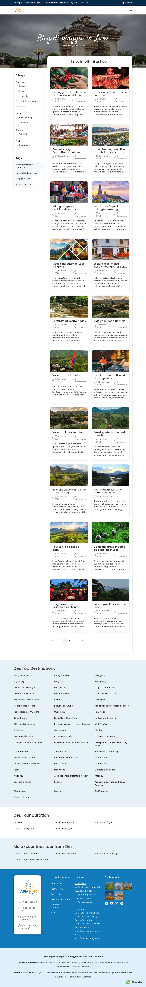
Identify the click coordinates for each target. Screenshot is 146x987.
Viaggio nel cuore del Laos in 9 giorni (68, 265)
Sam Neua (100, 699)
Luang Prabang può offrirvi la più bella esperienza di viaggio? (110, 152)
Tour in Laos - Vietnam (65, 853)
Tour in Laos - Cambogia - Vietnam (31, 859)
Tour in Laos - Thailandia (26, 853)
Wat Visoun (59, 687)
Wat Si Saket (60, 763)
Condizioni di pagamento (56, 905)
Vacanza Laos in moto (66, 375)
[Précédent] (52, 640)
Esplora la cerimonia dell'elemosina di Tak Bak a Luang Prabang (110, 266)
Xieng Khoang (20, 718)
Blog (53, 912)
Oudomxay (24, 122)
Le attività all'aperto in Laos (69, 321)
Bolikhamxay (101, 757)
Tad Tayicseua (102, 791)
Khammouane (21, 751)
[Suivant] (82, 640)
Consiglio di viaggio (28, 101)
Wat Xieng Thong (62, 693)
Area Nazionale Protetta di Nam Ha (112, 705)
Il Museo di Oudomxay (24, 724)
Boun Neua (19, 730)
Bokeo (57, 699)
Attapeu (99, 775)
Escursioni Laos (21, 822)
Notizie (22, 106)
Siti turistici (23, 96)
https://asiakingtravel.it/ (29, 927)
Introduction (56, 883)
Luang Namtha (61, 675)
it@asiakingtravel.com (57, 2)
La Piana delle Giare (23, 736)
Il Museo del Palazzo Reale (26, 699)
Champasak (24, 145)
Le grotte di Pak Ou (104, 687)
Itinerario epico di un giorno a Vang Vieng (69, 491)
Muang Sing (100, 681)
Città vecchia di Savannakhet (28, 742)
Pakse (17, 769)
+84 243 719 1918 (80, 2)
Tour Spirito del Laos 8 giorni (65, 548)
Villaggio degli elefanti (24, 705)
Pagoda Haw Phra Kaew (66, 757)
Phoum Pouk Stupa (63, 705)
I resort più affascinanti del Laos (110, 605)
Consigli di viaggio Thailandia (24, 166)
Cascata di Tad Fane (105, 769)
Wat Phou (18, 775)
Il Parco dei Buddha (63, 736)
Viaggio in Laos (23, 178)
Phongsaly (100, 675)
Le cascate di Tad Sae (105, 693)
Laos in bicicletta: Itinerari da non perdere (109, 377)
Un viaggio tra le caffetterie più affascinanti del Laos (69, 93)
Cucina (22, 86)
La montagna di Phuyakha (26, 711)
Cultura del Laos (23, 184)
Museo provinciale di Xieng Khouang (72, 724)
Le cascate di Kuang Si (24, 687)
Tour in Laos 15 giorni (64, 828)
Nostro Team (57, 889)
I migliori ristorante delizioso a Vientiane (64, 605)
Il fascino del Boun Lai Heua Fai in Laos (110, 93)
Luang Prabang (26, 117)
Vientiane (23, 134)
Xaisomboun (60, 751)
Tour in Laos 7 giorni (104, 822)
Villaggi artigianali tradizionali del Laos (64, 208)
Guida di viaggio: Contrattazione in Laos (66, 151)
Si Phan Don (101, 763)
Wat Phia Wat (101, 724)
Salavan (58, 791)
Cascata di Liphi (21, 797)
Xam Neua (100, 711)
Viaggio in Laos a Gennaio (109, 321)
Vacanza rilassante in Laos (68, 432)
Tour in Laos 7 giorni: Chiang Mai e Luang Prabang (106, 209)
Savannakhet (60, 730)
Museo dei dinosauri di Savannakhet (71, 742)
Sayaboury (19, 681)
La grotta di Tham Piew (65, 718)
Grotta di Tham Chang (25, 757)
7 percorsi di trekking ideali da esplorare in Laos (110, 548)
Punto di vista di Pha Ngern (108, 751)
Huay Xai (58, 681)
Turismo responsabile (61, 899)
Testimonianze (57, 894)
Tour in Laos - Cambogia (107, 853)
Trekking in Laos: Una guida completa (110, 434)
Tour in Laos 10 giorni (24, 828)
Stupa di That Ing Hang (106, 736)
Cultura (22, 91)
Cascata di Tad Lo (22, 782)
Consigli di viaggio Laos (27, 173)
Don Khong (59, 769)
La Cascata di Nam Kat (106, 718)
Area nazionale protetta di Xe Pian (71, 775)
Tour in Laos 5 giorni (64, 822)
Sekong (58, 782)
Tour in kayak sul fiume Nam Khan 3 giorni (108, 491)
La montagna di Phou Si (25, 693)
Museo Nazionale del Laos (26, 763)
